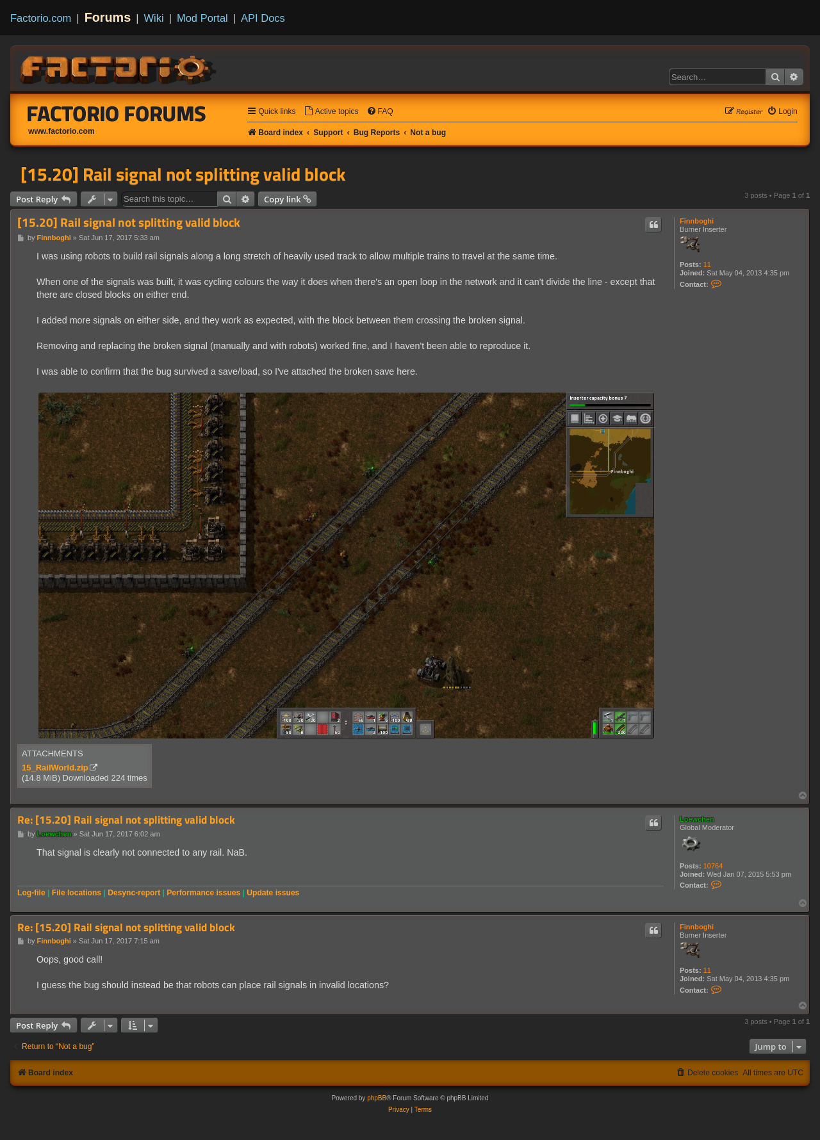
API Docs (263, 18)
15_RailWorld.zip (55, 767)
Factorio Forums (116, 113)
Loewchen (697, 819)
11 (707, 264)
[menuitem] (331, 111)
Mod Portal (202, 18)
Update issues (273, 892)
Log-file (31, 892)
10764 (713, 866)
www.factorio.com (61, 131)
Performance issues (203, 892)
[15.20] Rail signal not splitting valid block (182, 174)
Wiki (154, 18)
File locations (76, 892)
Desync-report (134, 892)
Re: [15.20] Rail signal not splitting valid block (126, 820)
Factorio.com (40, 18)
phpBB (376, 1098)
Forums (108, 17)
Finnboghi (697, 221)
